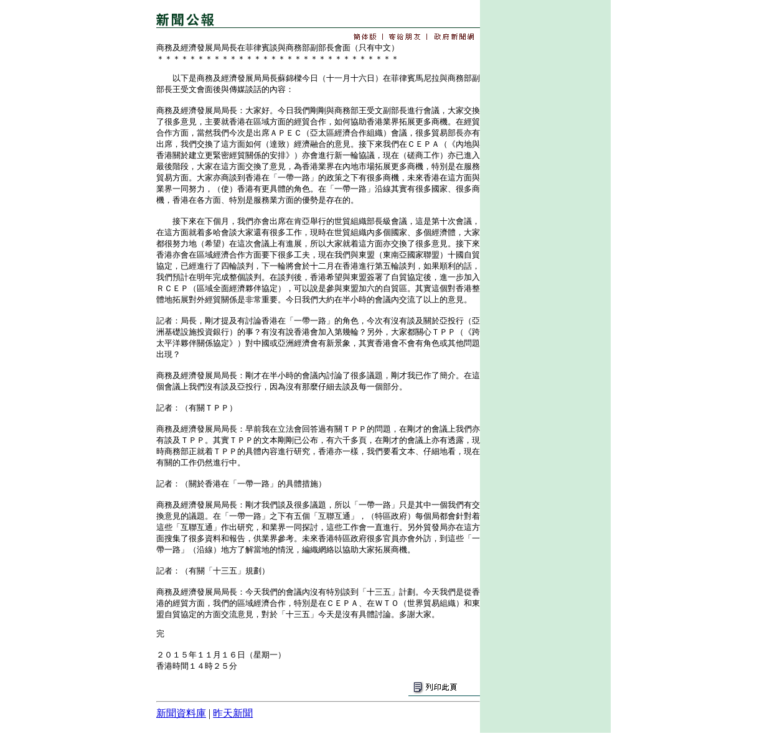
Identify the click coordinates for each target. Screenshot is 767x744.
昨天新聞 (233, 713)
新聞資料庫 (181, 713)
